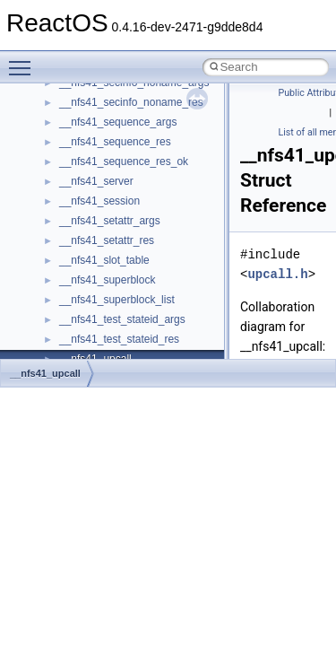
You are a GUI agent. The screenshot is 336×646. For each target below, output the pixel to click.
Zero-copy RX (63, 202)
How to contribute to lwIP (90, 104)
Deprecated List (68, 321)
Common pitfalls (69, 143)
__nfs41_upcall (45, 373)
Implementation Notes (82, 281)
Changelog (56, 84)
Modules (50, 341)
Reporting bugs (66, 183)
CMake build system (78, 124)
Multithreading (64, 242)
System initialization (77, 222)
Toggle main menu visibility (24, 60)
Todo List (51, 301)
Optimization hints (73, 262)
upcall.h (277, 274)
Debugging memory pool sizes (102, 163)
